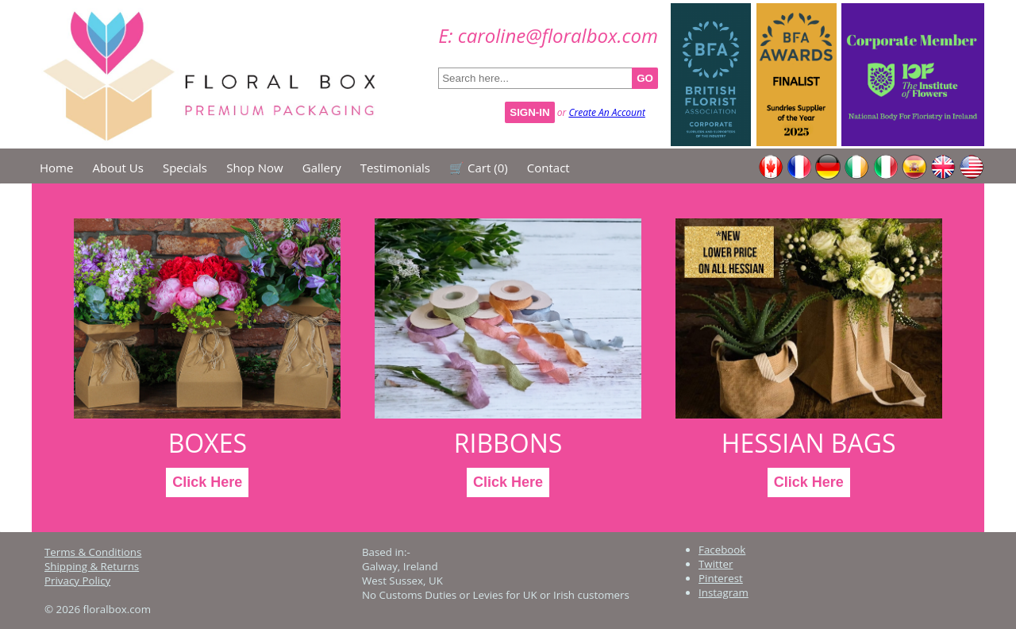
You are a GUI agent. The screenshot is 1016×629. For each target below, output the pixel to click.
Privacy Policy (77, 580)
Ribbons (508, 443)
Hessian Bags (808, 443)
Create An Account (606, 112)
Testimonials (395, 168)
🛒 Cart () (478, 168)
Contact (548, 168)
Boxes (207, 443)
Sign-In (529, 112)
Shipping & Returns (91, 566)
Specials (185, 168)
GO (645, 78)
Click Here (207, 482)
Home (56, 168)
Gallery (321, 168)
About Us (118, 168)
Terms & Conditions (92, 552)
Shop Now (254, 168)
